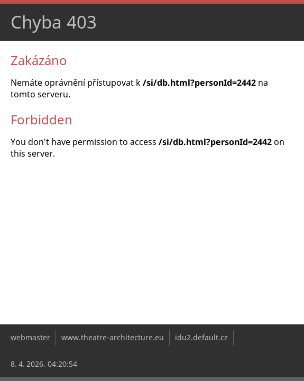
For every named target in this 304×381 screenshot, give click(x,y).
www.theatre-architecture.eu (112, 337)
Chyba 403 (54, 22)
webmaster (30, 337)
